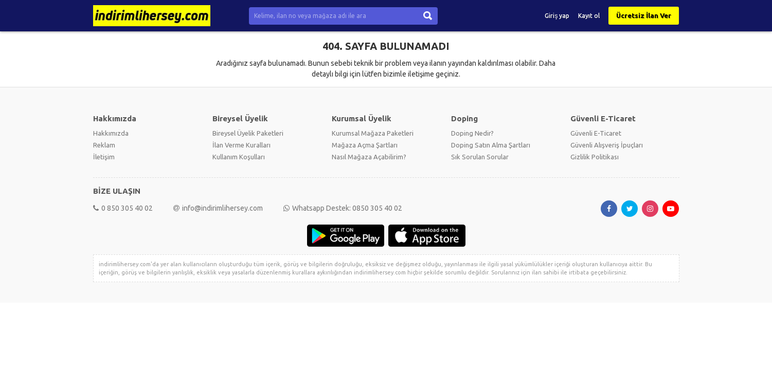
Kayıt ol (589, 15)
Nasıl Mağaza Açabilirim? (369, 156)
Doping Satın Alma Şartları (490, 145)
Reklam (104, 145)
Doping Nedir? (472, 133)
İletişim (104, 156)
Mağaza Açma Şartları (365, 145)
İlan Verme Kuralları (241, 145)
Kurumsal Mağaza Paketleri (373, 133)
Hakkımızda (111, 133)
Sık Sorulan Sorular (480, 156)
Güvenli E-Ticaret (595, 133)
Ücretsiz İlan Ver (643, 15)
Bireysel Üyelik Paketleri (247, 133)
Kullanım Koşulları (238, 156)
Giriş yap (557, 15)
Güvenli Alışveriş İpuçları (606, 145)
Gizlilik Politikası (594, 156)
